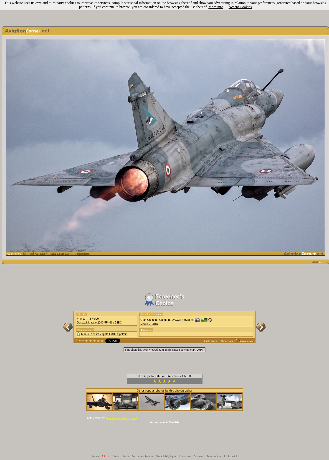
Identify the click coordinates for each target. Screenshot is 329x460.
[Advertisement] (164, 12)
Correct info (227, 341)
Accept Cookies (240, 7)
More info (215, 7)
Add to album (210, 341)
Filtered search (245, 341)
